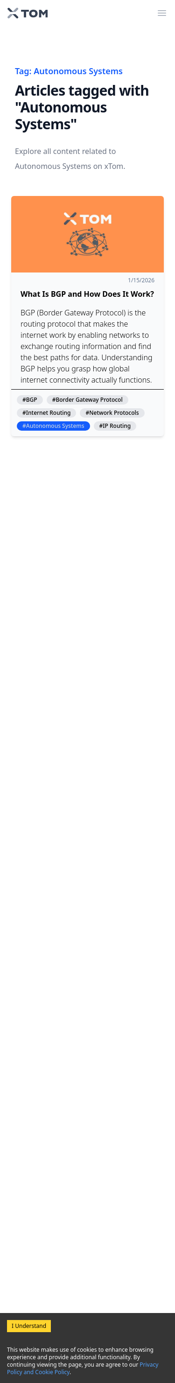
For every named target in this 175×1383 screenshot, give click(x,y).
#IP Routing (115, 426)
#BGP (29, 400)
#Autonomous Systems (53, 426)
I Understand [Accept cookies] (29, 1326)
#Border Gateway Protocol (87, 400)
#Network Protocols (112, 413)
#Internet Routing (46, 413)
